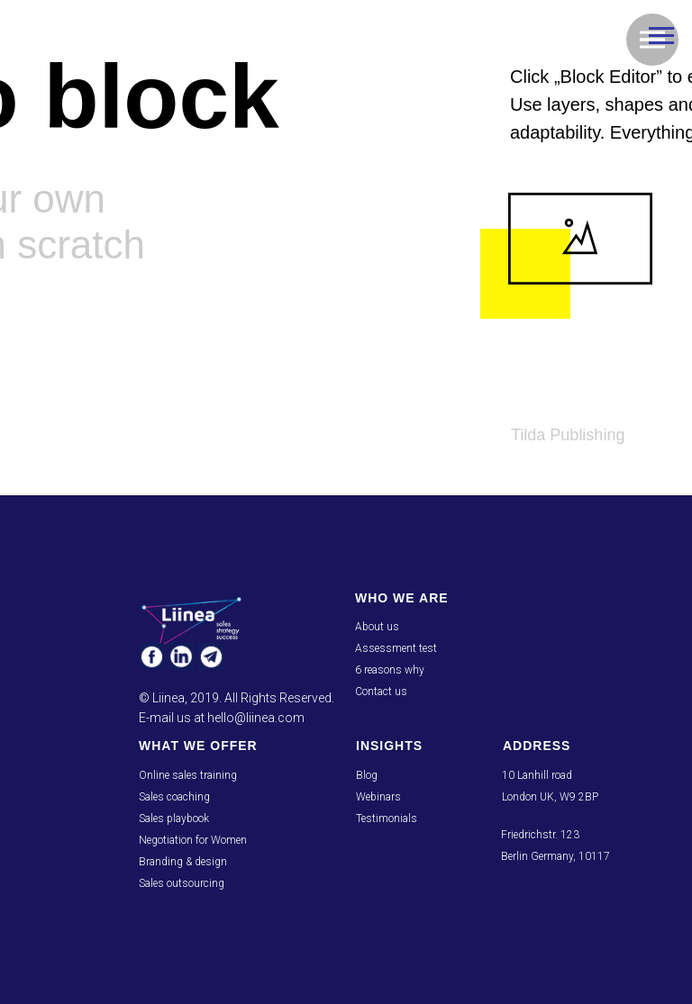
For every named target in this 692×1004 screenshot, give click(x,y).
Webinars (378, 797)
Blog (367, 775)
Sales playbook (174, 818)
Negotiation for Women (193, 840)
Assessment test (396, 648)
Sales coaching (174, 797)
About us (377, 626)
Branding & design (183, 861)
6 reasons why (389, 670)
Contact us (381, 691)
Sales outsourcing (181, 883)
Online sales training (188, 775)
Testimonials (386, 818)
